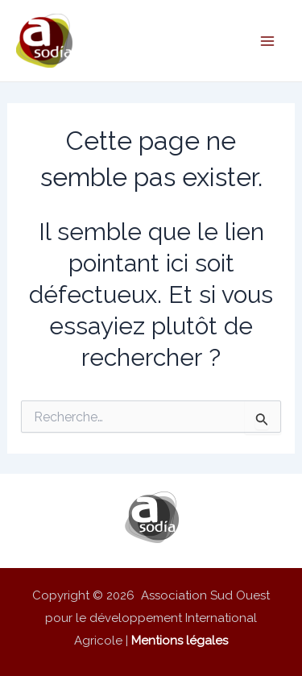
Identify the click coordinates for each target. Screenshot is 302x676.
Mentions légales (179, 640)
